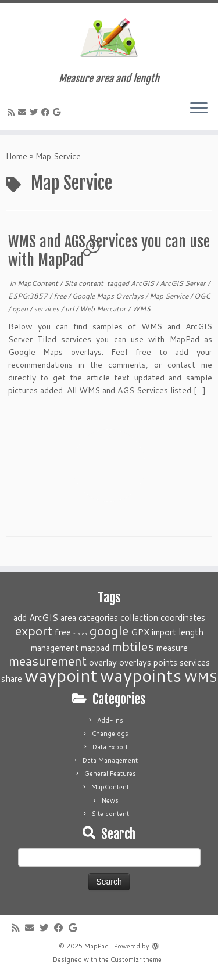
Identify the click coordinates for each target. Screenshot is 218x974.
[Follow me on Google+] (58, 112)
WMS (141, 309)
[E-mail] (24, 112)
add (20, 617)
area (68, 617)
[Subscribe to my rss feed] (13, 112)
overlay (103, 662)
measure (172, 647)
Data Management (110, 760)
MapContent (38, 283)
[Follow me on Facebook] (47, 112)
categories (98, 617)
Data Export (110, 747)
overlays (135, 662)
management (54, 647)
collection (139, 617)
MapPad (96, 946)
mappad (95, 647)
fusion (80, 633)
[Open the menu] (199, 108)
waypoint (61, 675)
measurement (48, 661)
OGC (202, 296)
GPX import (153, 632)
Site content (84, 283)
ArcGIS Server (184, 283)
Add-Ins (110, 720)
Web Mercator (104, 309)
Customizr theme (136, 959)
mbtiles (133, 646)
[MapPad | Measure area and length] (109, 38)
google (109, 630)
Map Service (169, 296)
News (110, 800)
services (47, 309)
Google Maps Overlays (108, 296)
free (60, 296)
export (33, 630)
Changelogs (110, 733)
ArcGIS (143, 283)
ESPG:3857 (28, 296)
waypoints (140, 675)
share (11, 678)
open (21, 309)
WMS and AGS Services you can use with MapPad (109, 250)
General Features (110, 773)
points (165, 662)
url (70, 309)
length (190, 632)
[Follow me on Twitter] (35, 112)
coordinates (182, 617)
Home (16, 156)
